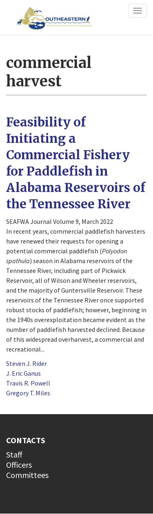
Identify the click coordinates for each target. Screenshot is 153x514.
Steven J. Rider (26, 363)
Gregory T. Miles (28, 393)
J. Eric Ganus (23, 373)
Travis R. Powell (28, 383)
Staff (14, 454)
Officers (19, 465)
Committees (27, 475)
